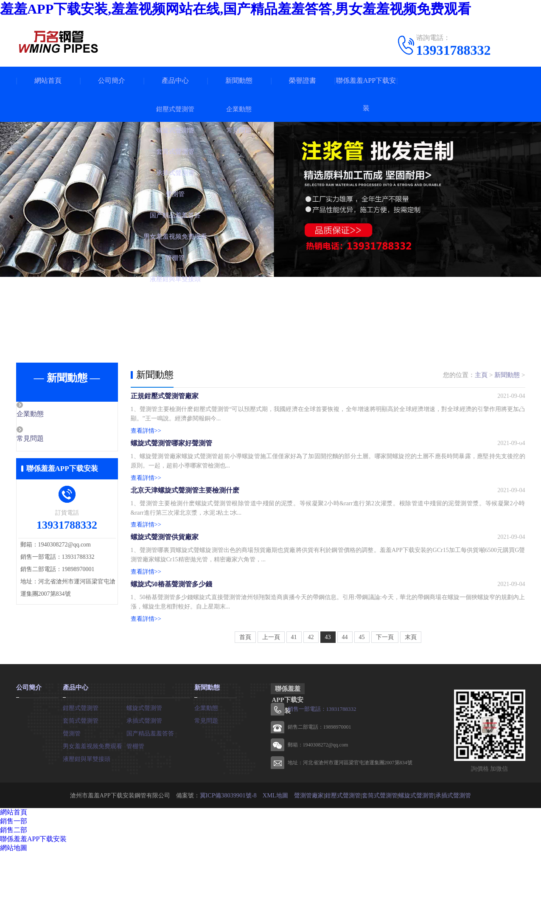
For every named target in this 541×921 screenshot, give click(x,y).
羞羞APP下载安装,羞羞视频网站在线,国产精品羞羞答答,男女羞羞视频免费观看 (235, 9)
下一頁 (385, 705)
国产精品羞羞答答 (150, 800)
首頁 (245, 705)
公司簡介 (111, 80)
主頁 (481, 375)
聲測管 (72, 800)
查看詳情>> (146, 437)
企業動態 (49, 414)
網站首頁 (48, 80)
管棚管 (135, 813)
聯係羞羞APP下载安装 (366, 94)
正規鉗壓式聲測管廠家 (165, 402)
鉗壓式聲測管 (80, 775)
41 (294, 705)
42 (311, 705)
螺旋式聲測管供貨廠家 (165, 584)
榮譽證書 (302, 80)
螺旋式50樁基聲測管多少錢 (171, 645)
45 (362, 705)
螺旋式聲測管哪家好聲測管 (171, 463)
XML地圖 (274, 863)
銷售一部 (13, 889)
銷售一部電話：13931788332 (319, 777)
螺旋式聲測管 (144, 775)
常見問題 (49, 439)
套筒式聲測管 (80, 788)
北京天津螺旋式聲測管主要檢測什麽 (185, 523)
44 (345, 705)
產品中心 (175, 80)
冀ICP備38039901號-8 (228, 863)
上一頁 (271, 705)
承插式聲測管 (144, 788)
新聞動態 (238, 80)
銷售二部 (13, 898)
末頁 (411, 705)
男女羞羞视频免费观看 (92, 813)
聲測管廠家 (308, 863)
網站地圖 (13, 916)
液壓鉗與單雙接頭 (86, 826)
